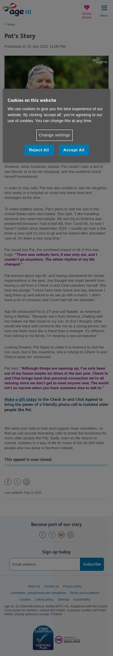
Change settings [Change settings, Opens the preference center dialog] (54, 135)
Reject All (39, 150)
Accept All (73, 150)
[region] (56, 126)
